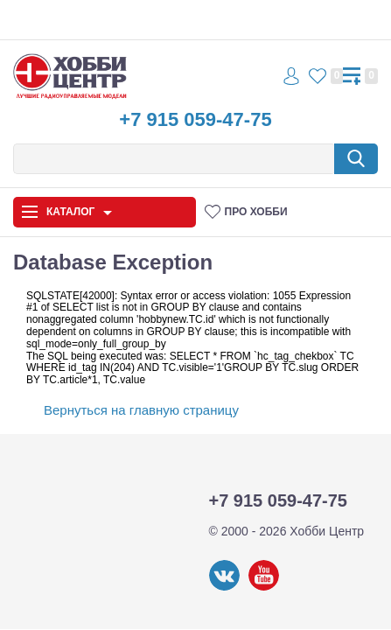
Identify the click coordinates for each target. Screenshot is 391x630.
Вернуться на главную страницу (141, 409)
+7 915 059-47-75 (195, 119)
